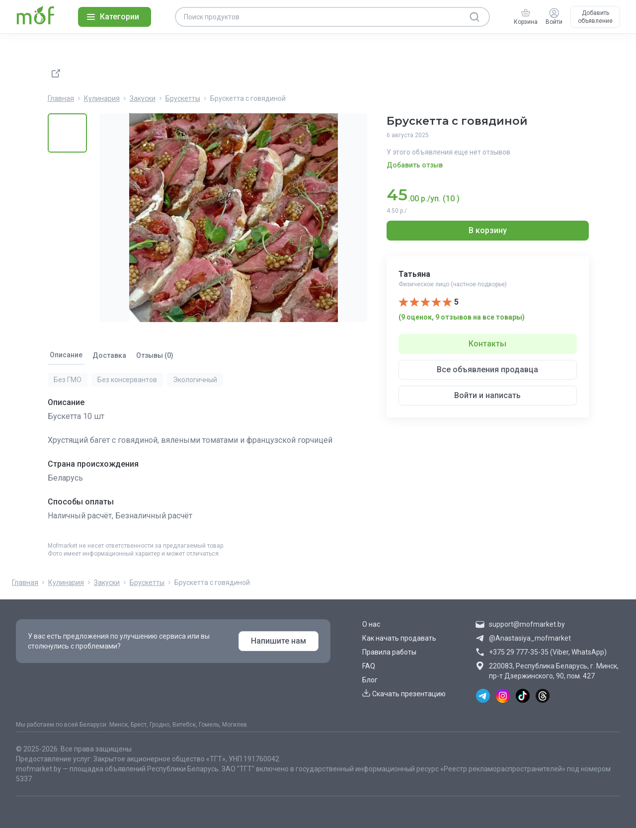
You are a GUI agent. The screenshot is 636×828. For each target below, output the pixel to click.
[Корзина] (526, 13)
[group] (526, 17)
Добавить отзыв (415, 165)
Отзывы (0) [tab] (154, 355)
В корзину (488, 230)
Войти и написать (487, 395)
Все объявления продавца (487, 369)
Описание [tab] (66, 355)
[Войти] (554, 13)
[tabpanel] (209, 453)
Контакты (487, 343)
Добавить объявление (595, 16)
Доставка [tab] (109, 355)
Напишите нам (278, 641)
